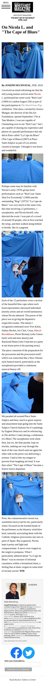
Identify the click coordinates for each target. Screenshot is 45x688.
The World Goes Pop (31, 105)
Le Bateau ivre (19, 635)
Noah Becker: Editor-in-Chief (22, 680)
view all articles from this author (15, 641)
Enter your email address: (15, 661)
